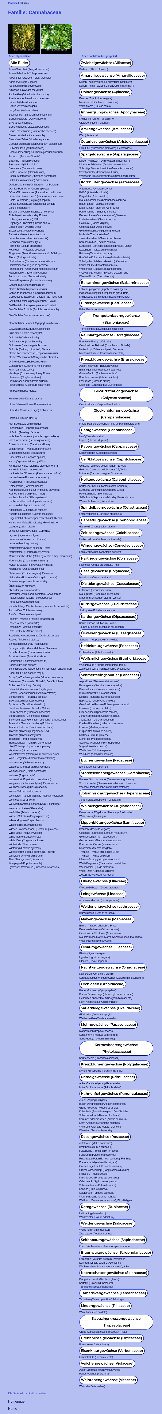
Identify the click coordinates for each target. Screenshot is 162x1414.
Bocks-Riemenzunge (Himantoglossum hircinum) (35, 152)
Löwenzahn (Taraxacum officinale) (98, 249)
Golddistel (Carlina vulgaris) (94, 223)
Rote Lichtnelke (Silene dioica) (95, 493)
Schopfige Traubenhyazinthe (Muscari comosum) (106, 168)
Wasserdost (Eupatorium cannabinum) (100, 268)
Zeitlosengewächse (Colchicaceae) (111, 533)
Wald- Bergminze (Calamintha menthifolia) (32, 758)
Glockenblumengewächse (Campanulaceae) (116, 414)
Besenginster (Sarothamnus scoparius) (30, 114)
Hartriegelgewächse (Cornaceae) (109, 558)
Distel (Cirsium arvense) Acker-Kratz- (29, 180)
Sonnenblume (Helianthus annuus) (98, 265)
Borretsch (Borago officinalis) (24, 156)
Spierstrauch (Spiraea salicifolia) (26, 700)
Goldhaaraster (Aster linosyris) (95, 226)
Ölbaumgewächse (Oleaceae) (106, 947)
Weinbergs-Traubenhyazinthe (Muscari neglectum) (107, 175)
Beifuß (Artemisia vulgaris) (23, 106)
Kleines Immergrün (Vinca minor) (97, 118)
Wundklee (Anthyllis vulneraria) (96, 754)
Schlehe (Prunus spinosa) (23, 664)
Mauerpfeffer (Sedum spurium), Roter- (29, 547)
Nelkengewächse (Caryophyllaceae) (112, 480)
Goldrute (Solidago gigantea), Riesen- (100, 230)
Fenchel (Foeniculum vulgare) (95, 98)
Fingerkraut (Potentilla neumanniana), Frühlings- (35, 253)
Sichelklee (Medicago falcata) (25, 685)
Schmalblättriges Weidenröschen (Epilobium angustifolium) (41, 668)
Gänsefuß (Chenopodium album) (27, 284)
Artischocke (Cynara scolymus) (26, 89)
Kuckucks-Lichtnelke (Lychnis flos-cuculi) (101, 489)
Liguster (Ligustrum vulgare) (24, 535)
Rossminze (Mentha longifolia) (25, 626)
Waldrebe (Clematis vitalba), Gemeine (29, 766)
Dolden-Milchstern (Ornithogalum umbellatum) (104, 160)
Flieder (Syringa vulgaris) (22, 257)
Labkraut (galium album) (22, 526)
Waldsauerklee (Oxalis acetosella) (27, 770)
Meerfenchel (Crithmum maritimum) (98, 102)
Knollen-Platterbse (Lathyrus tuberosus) (30, 501)
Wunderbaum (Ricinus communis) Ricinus (102, 664)
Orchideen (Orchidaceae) (102, 984)
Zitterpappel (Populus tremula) (25, 863)
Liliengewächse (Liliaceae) (103, 881)
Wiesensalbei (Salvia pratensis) (26, 824)
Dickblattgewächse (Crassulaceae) (110, 584)
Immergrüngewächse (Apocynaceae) (113, 112)
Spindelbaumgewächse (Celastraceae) (114, 507)
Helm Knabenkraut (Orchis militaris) (28, 381)
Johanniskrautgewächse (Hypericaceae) (115, 793)
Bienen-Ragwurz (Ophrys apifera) (27, 118)
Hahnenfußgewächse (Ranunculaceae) (114, 1094)
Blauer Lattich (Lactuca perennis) (27, 135)
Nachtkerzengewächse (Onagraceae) (113, 967)
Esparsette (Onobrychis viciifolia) (26, 230)
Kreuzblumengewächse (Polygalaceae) (114, 1064)
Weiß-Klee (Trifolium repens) (95, 750)
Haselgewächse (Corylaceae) (106, 571)
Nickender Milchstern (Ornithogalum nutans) (103, 164)
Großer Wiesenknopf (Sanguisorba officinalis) (33, 357)
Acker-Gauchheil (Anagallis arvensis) (29, 69)
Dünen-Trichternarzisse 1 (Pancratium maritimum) (106, 85)
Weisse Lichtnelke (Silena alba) (96, 501)
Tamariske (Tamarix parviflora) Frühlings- (31, 723)
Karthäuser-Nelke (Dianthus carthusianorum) (33, 465)
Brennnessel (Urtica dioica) (23, 164)
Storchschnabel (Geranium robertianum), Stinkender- (38, 719)
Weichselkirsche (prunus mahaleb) (28, 787)
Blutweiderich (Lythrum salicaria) (26, 148)
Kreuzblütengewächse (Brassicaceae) (113, 359)
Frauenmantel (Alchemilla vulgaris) (28, 272)
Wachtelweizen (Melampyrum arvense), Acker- (34, 754)
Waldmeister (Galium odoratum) (26, 762)
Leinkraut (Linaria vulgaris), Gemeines (29, 530)
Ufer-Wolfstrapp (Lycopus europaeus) (29, 746)
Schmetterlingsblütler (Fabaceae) (110, 675)
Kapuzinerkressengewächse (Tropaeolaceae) (116, 1322)
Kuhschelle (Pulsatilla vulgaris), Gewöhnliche (33, 522)
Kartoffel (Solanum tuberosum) (25, 469)
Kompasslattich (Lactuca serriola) (97, 242)
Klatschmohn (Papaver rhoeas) (26, 486)
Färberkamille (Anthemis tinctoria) (97, 211)
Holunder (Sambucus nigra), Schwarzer (30, 410)
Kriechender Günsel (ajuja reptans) (28, 509)
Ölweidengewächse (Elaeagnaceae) (112, 633)
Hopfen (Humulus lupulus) (23, 418)
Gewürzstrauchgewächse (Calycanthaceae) (116, 394)
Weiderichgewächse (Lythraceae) (110, 907)
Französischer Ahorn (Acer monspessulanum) (34, 268)
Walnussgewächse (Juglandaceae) (111, 806)
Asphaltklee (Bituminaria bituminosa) (29, 94)
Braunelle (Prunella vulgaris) (24, 160)
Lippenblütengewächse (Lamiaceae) (112, 823)
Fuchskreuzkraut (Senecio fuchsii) (97, 219)
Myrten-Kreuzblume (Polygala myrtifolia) (31, 564)
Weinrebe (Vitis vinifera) (22, 799)
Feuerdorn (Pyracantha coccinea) (27, 249)
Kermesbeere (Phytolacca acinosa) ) (29, 477)
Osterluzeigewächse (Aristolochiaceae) (114, 142)
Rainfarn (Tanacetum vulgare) (95, 253)
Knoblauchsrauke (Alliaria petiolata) (98, 377)
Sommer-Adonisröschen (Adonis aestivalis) (32, 693)
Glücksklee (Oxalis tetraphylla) (25, 333)
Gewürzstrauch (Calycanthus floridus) (29, 328)
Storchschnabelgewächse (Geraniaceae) (115, 773)
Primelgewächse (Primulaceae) (108, 1077)
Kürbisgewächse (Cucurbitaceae (109, 604)
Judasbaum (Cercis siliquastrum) (27, 452)
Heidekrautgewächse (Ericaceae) (109, 646)
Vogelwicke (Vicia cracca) (93, 746)
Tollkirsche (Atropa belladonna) (25, 738)
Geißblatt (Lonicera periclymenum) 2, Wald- (32, 305)
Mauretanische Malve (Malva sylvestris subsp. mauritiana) (40, 556)
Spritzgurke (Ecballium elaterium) (97, 610)
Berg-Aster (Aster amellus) (23, 110)
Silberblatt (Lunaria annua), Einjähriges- (101, 384)
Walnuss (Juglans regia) (22, 775)
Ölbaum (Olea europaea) (22, 585)
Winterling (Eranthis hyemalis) (25, 848)
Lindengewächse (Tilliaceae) (105, 1306)
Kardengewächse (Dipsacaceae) (108, 617)
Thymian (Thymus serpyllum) (25, 735)
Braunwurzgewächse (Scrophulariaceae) (116, 1253)
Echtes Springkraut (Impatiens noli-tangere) (32, 203)
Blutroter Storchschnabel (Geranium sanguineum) (36, 143)
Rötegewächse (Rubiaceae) (104, 1207)
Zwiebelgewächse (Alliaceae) (106, 63)
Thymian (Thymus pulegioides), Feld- (29, 731)
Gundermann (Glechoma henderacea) (30, 365)
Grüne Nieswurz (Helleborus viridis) (28, 361)
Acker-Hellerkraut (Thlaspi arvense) (28, 73)
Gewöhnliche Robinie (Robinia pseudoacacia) (34, 309)
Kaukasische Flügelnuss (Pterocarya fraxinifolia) (35, 473)
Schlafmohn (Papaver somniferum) (28, 660)
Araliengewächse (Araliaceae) (106, 129)
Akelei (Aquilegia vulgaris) (23, 81)
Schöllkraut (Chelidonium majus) (26, 672)
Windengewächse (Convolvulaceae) (112, 546)
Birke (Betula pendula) (21, 122)
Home (12, 1408)
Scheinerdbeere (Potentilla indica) (27, 656)
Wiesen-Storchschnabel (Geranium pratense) (104, 787)
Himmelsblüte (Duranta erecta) (25, 398)
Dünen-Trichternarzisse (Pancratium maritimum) (105, 81)
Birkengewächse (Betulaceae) (107, 303)
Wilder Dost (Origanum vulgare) (26, 840)
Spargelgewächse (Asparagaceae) (110, 154)
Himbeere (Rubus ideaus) (23, 390)
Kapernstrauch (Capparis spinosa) (98, 452)
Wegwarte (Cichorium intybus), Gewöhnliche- (104, 272)
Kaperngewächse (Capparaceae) (109, 446)
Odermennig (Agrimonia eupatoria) (28, 581)
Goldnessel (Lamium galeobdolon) (27, 345)
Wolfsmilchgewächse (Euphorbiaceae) (114, 659)
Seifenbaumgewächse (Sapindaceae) (113, 1240)
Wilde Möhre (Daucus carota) (95, 106)
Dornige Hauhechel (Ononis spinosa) (29, 188)
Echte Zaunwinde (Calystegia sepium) (29, 200)
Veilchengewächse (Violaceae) (107, 1363)
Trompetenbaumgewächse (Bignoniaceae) (116, 319)
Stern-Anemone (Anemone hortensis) (29, 712)
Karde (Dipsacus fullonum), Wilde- (27, 461)
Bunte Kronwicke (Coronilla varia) (27, 172)
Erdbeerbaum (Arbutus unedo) (25, 226)
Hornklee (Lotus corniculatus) (25, 423)
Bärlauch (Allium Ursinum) (93, 69)
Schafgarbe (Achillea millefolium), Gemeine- (103, 261)
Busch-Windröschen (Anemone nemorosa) (32, 175)
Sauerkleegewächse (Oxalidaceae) (110, 1008)
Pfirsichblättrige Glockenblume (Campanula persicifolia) (109, 423)
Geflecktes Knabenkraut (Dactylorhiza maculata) (35, 296)
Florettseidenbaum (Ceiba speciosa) (28, 265)
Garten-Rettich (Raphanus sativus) (28, 289)
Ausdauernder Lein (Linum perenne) (29, 98)
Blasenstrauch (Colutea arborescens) (29, 126)
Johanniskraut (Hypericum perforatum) (30, 448)
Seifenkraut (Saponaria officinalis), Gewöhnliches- (106, 497)
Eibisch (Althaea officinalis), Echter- (28, 215)
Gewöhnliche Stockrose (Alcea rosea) (29, 315)
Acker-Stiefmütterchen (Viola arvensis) (30, 77)
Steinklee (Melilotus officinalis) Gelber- (29, 708)
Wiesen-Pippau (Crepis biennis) (96, 276)
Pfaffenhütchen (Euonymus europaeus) (101, 513)
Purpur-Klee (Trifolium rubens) (25, 610)
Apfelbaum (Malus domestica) (25, 85)
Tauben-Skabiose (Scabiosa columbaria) (101, 626)
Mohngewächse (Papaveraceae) (108, 1025)
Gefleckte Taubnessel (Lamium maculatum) (32, 292)
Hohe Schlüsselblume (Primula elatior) (30, 404)
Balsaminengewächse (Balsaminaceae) (115, 283)
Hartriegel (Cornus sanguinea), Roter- (29, 373)
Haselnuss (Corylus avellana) (25, 377)
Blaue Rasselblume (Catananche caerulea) (32, 131)
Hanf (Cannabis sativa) (21, 369)
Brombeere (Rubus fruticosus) (25, 168)
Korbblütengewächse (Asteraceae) (111, 182)
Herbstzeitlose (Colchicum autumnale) (29, 384)
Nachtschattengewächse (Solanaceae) (114, 1273)
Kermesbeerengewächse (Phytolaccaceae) (116, 1048)
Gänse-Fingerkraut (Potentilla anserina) (30, 280)
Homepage (16, 1401)
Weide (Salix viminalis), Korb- (25, 791)
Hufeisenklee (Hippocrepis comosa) (28, 427)
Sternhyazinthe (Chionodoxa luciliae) (99, 172)
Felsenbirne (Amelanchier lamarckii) (28, 238)
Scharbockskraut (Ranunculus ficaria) (29, 652)
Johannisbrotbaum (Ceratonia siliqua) (29, 444)
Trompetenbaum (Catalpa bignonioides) (101, 328)
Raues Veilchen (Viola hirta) (24, 623)
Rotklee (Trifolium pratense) (24, 639)
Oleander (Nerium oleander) (94, 122)
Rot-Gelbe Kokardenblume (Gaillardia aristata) (104, 257)
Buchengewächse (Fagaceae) (106, 760)
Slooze (25, 3)
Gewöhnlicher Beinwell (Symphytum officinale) (34, 323)
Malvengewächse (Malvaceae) (107, 919)
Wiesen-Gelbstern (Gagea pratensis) (29, 816)
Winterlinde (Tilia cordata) (22, 844)
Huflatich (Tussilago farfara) (94, 234)
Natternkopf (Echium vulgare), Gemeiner (101, 349)
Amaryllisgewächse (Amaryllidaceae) (113, 76)
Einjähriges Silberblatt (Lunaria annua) (29, 223)
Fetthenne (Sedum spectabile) (25, 245)
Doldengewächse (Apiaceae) (106, 92)
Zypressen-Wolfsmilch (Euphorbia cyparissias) (104, 668)
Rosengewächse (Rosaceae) (105, 1137)
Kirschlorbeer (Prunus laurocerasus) (28, 481)
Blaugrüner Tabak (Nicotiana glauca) (29, 139)
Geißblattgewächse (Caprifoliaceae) (112, 459)
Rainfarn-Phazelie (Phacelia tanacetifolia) (101, 353)
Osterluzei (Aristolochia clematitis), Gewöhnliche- (105, 148)
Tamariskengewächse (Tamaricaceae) (113, 1293)
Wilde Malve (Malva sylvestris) (25, 832)
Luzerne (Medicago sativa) (23, 543)
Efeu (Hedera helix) (90, 135)
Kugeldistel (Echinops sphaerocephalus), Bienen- (106, 245)
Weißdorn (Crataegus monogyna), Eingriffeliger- (35, 803)
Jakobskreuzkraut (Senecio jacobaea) (100, 238)
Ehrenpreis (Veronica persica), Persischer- (32, 211)
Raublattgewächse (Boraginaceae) (111, 335)
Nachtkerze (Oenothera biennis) (26, 568)
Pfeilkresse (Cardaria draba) (94, 381)
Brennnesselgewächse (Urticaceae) (111, 1338)
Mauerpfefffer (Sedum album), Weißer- (30, 551)
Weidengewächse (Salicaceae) (107, 1223)
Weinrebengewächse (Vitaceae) (108, 1380)
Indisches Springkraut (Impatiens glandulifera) (104, 292)
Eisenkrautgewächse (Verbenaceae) (112, 1351)
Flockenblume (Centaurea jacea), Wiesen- (102, 215)
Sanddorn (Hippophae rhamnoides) (98, 639)
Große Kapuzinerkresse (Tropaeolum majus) (33, 353)
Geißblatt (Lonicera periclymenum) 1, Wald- (32, 300)
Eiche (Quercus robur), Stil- (23, 219)
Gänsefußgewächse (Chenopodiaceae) (114, 520)
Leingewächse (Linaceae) (103, 894)
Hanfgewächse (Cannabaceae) (107, 430)
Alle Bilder (19, 63)
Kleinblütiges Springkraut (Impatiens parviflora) (104, 296)
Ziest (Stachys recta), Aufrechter (26, 859)
